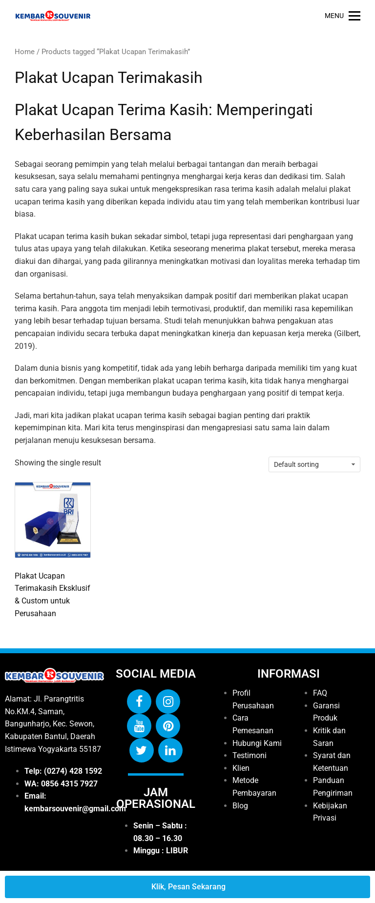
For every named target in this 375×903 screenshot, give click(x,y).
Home (25, 51)
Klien (241, 768)
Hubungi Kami (257, 743)
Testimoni (249, 755)
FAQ (320, 693)
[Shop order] (314, 464)
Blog (240, 805)
